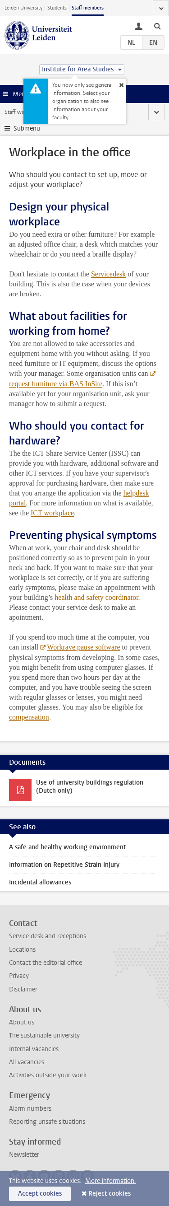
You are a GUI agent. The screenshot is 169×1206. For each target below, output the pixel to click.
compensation (29, 717)
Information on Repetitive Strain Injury (64, 864)
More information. (110, 1181)
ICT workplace (52, 513)
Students (57, 8)
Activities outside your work (48, 1075)
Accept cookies (40, 1193)
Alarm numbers (30, 1108)
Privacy (19, 976)
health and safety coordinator (96, 597)
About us (21, 1022)
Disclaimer (23, 989)
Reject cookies (109, 1193)
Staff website (20, 112)
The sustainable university (44, 1035)
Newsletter (24, 1154)
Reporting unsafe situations (47, 1121)
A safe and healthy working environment (67, 847)
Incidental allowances (40, 882)
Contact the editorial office (45, 962)
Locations (22, 949)
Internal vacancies (34, 1049)
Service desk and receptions (47, 936)
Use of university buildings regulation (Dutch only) (89, 786)
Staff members (88, 8)
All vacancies (26, 1062)
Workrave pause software (83, 647)
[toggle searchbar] (157, 26)
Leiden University (23, 8)
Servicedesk (108, 274)
